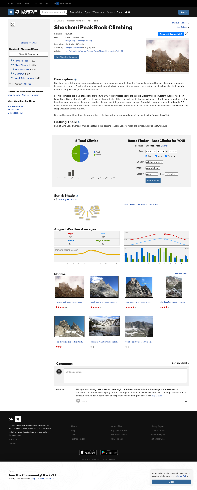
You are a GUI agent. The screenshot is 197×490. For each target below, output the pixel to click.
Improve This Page (180, 23)
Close (171, 481)
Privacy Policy (182, 476)
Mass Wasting (21, 65)
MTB (19, 3)
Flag (185, 401)
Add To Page (183, 27)
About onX (14, 439)
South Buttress (22, 69)
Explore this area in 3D (171, 34)
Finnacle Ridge (22, 60)
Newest (25, 95)
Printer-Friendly (15, 106)
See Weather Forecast (66, 57)
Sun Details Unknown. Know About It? (142, 204)
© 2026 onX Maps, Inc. (91, 459)
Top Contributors (119, 430)
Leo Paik (68, 51)
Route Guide (76, 12)
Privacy (112, 459)
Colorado (70, 21)
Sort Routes (26, 84)
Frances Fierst (92, 51)
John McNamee (79, 51)
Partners (111, 12)
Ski (47, 3)
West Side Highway (24, 78)
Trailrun (38, 3)
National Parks (158, 438)
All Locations (59, 21)
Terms (104, 459)
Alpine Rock (80, 21)
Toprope (170, 156)
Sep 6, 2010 (157, 396)
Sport (159, 156)
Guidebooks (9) (15, 112)
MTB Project (117, 438)
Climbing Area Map (29, 43)
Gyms (87, 12)
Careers (12, 443)
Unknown (19, 73)
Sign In (183, 12)
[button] (149, 56)
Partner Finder (78, 438)
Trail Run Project (158, 430)
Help (73, 430)
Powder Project (158, 434)
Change (165, 145)
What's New (98, 12)
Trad (149, 156)
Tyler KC (119, 51)
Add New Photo (182, 274)
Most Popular (14, 95)
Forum (120, 12)
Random (35, 95)
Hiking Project (157, 426)
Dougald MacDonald (73, 47)
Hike (27, 3)
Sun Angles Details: (87, 209)
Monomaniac (110, 51)
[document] (171, 478)
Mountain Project (119, 434)
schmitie (60, 389)
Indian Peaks (92, 21)
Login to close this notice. (43, 478)
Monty (101, 51)
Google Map (70, 40)
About (74, 426)
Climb (10, 3)
